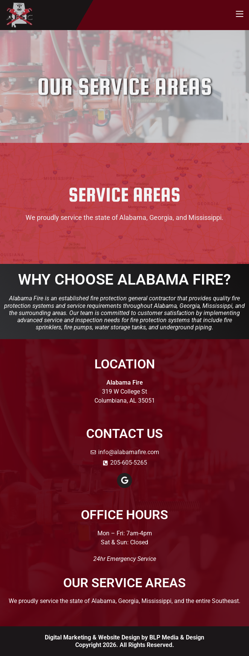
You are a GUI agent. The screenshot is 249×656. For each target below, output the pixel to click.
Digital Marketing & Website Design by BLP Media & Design (124, 637)
